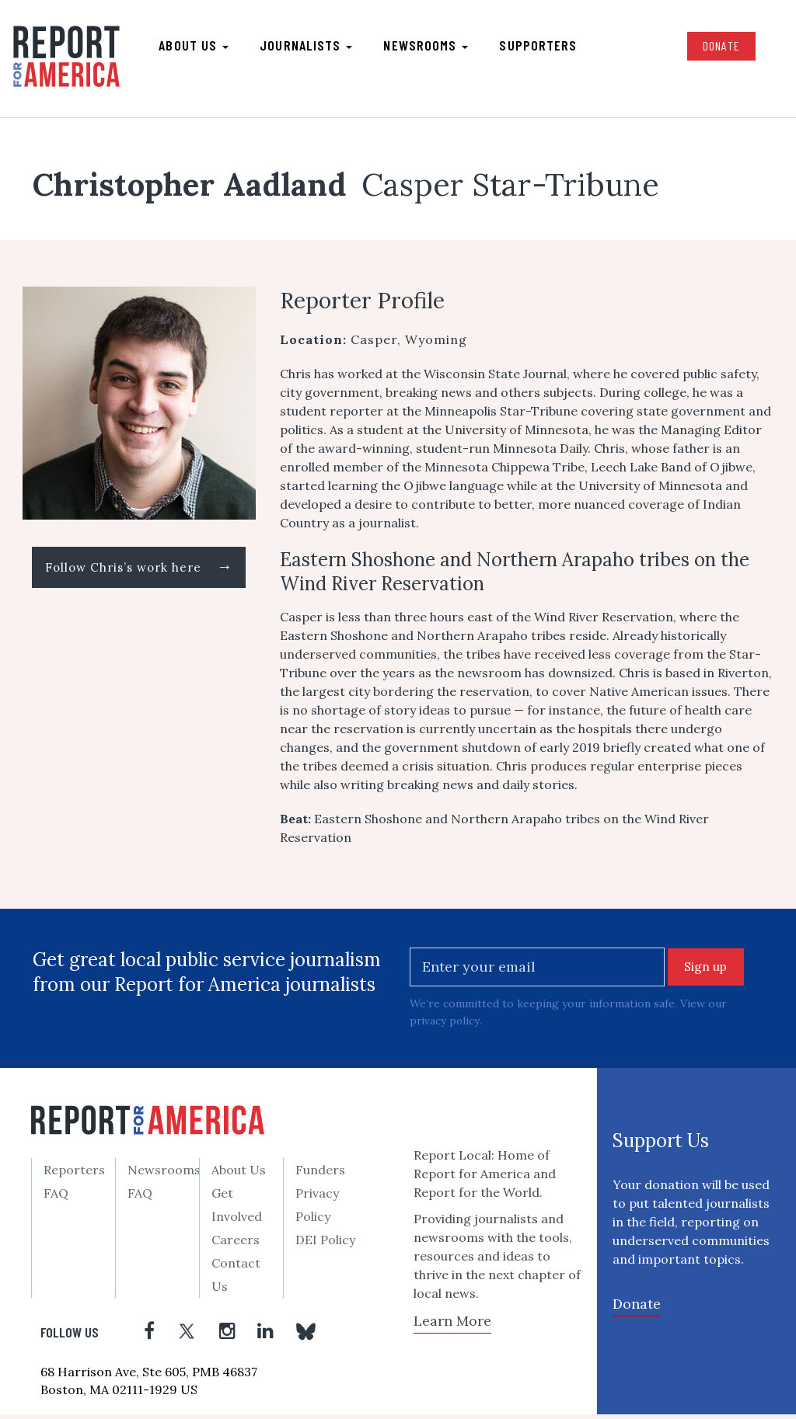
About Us (238, 1175)
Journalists (307, 47)
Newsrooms (427, 47)
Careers (235, 1245)
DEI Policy (325, 1245)
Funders (320, 1175)
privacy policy (445, 1025)
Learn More (452, 1325)
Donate (719, 47)
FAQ (56, 1198)
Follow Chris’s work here (138, 573)
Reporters (74, 1175)
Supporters (539, 47)
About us (195, 47)
